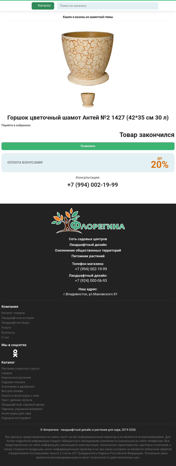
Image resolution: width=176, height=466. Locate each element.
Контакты (8, 332)
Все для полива (12, 390)
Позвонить (88, 146)
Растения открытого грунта (20, 368)
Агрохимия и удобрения (17, 386)
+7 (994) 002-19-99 (92, 184)
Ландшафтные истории (17, 317)
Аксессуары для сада (16, 413)
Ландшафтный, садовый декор (22, 404)
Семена (6, 372)
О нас (5, 337)
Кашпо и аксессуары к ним (20, 395)
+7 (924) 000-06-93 (90, 280)
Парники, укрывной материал (22, 408)
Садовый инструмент (16, 417)
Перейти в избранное (16, 125)
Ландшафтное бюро (15, 322)
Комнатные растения (16, 377)
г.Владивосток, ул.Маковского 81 (90, 293)
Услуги (6, 327)
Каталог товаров (13, 312)
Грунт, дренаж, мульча (16, 399)
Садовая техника (13, 381)
